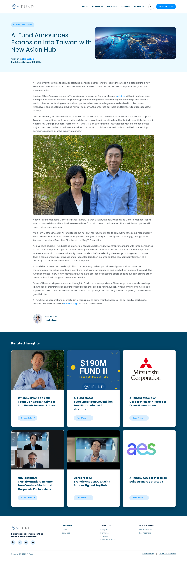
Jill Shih (121, 96)
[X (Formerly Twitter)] (20, 542)
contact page (70, 303)
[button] (151, 7)
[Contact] (33, 542)
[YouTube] (26, 542)
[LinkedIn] (13, 542)
